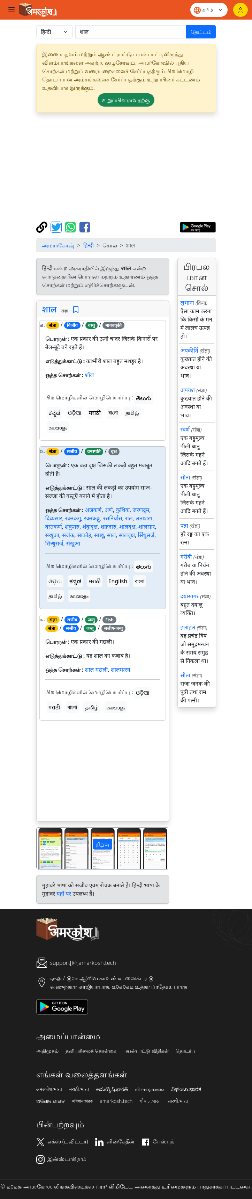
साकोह (84, 535)
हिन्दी (88, 245)
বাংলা (113, 413)
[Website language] (209, 10)
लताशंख (144, 518)
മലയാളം (57, 427)
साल (111, 535)
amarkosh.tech (116, 1101)
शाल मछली (96, 669)
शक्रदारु (108, 526)
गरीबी (186, 557)
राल (129, 518)
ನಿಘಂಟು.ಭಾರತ (186, 1089)
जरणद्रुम (140, 510)
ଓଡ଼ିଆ (74, 413)
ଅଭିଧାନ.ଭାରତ (50, 1101)
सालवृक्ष (127, 535)
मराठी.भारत (79, 1089)
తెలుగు (143, 398)
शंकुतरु (72, 526)
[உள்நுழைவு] (240, 10)
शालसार (146, 526)
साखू (99, 535)
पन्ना (184, 525)
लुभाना (187, 302)
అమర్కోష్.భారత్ (112, 1089)
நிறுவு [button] (102, 844)
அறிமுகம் (47, 1050)
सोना (185, 477)
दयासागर (190, 596)
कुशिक (123, 510)
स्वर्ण (185, 429)
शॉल (89, 375)
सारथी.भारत (178, 1101)
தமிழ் (132, 413)
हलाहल (188, 627)
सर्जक (68, 535)
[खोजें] (130, 31)
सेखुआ (73, 543)
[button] (46, 848)
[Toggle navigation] (11, 9)
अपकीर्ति (189, 350)
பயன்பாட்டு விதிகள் (146, 1050)
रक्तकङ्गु (92, 518)
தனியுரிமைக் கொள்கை (91, 1050)
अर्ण (109, 510)
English (117, 581)
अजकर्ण (93, 510)
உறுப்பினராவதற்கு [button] (126, 100)
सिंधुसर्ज (146, 535)
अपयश (188, 390)
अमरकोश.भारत (49, 1089)
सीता (185, 675)
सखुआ (52, 535)
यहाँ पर (63, 893)
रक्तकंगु (73, 518)
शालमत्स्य (120, 669)
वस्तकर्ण (53, 526)
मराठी (95, 413)
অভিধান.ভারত (82, 1101)
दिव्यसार (53, 518)
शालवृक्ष (127, 526)
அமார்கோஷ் (58, 245)
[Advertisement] (126, 167)
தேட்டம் (201, 32)
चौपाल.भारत (150, 1101)
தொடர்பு (185, 1050)
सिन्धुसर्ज (54, 543)
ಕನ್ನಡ (54, 413)
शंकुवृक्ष (90, 526)
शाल (49, 309)
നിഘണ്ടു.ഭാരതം (149, 1089)
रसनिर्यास (112, 518)
